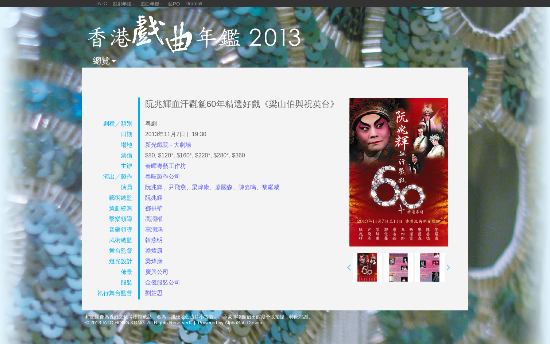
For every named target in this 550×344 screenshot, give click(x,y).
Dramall (194, 3)
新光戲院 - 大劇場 (168, 145)
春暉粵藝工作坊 (165, 166)
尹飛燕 (177, 187)
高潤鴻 (154, 229)
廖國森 (224, 187)
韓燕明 (154, 240)
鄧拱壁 (154, 208)
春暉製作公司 (162, 176)
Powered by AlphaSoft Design (230, 322)
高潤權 (154, 219)
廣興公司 (157, 272)
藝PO (174, 4)
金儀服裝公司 (162, 282)
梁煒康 (200, 187)
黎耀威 (270, 187)
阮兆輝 (154, 187)
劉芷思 (154, 293)
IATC (101, 3)
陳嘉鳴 (247, 187)
